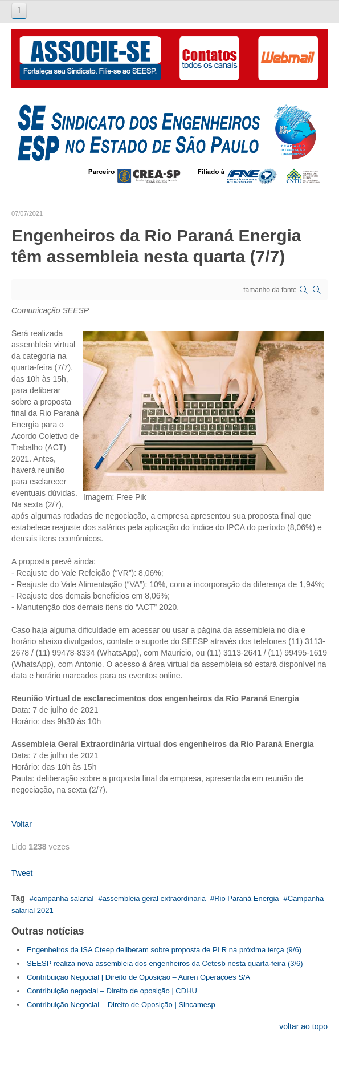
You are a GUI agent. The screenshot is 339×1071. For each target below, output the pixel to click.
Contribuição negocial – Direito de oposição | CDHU (112, 991)
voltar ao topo (303, 1026)
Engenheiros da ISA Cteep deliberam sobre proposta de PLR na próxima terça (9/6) (164, 949)
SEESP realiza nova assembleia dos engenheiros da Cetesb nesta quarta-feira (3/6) (165, 963)
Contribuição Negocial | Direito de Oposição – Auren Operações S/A (138, 977)
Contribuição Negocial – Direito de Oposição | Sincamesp (121, 1004)
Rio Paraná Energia (246, 898)
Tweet (21, 873)
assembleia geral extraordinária (154, 898)
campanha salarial (64, 898)
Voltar (21, 823)
